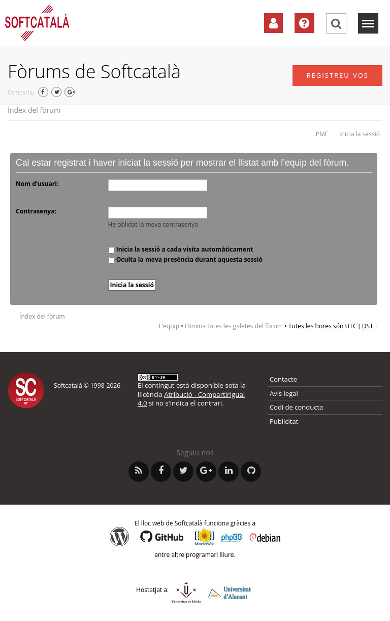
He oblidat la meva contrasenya (153, 224)
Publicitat (284, 421)
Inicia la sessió (359, 134)
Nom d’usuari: (37, 183)
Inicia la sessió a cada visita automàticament (180, 249)
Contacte (283, 379)
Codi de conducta (296, 407)
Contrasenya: (36, 211)
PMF (322, 134)
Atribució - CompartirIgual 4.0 (191, 399)
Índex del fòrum (34, 110)
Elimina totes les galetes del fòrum (234, 326)
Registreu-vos (337, 75)
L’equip (169, 326)
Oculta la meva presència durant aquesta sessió (185, 259)
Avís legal (284, 393)
